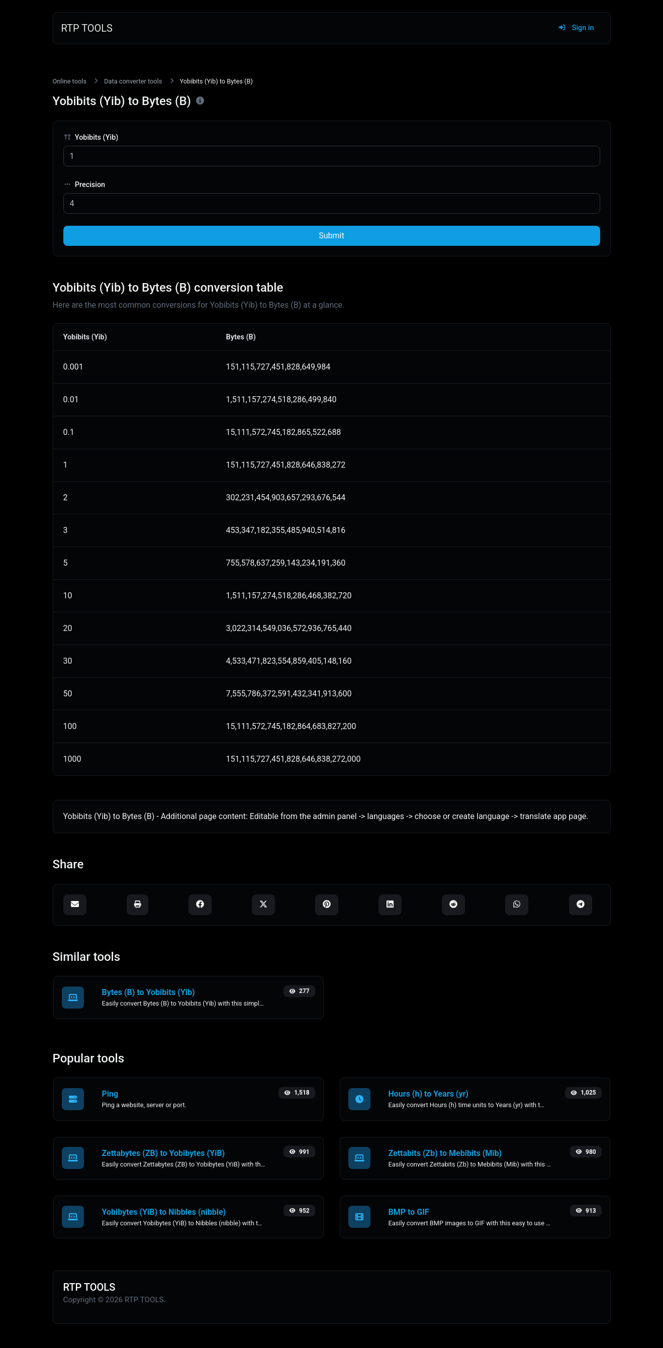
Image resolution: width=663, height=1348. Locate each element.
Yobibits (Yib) (91, 137)
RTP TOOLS (87, 28)
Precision (84, 185)
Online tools (70, 81)
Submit (331, 235)
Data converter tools (133, 81)
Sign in (576, 28)
